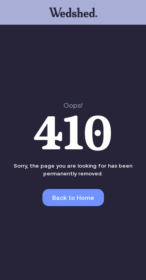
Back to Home (73, 197)
